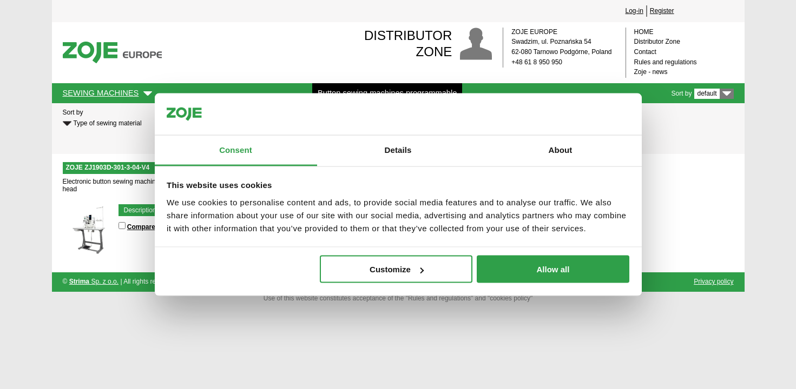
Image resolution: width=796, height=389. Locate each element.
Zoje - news (651, 72)
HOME (644, 32)
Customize (397, 269)
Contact (645, 52)
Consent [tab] (235, 149)
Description (140, 210)
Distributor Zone (657, 41)
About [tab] (561, 149)
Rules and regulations (665, 62)
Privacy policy (713, 281)
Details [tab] (398, 149)
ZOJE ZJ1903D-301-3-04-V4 (108, 167)
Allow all (553, 269)
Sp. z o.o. (94, 281)
